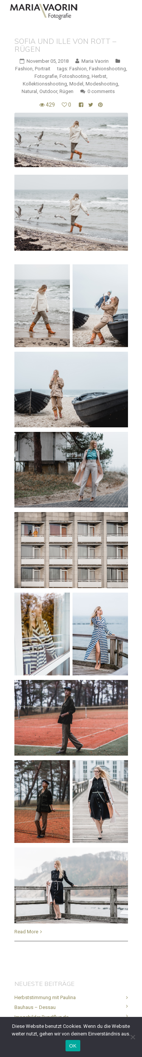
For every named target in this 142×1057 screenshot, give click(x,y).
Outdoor (48, 91)
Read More (26, 931)
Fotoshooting (74, 76)
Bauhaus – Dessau (35, 1007)
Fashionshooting (107, 68)
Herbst (99, 76)
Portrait (42, 68)
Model (76, 84)
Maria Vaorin (95, 61)
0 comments (101, 91)
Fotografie (45, 76)
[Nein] (132, 1037)
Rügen (66, 91)
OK (72, 1046)
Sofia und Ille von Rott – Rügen (65, 45)
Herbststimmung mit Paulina (45, 997)
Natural (29, 91)
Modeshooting (102, 84)
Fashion (24, 68)
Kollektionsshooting (45, 84)
